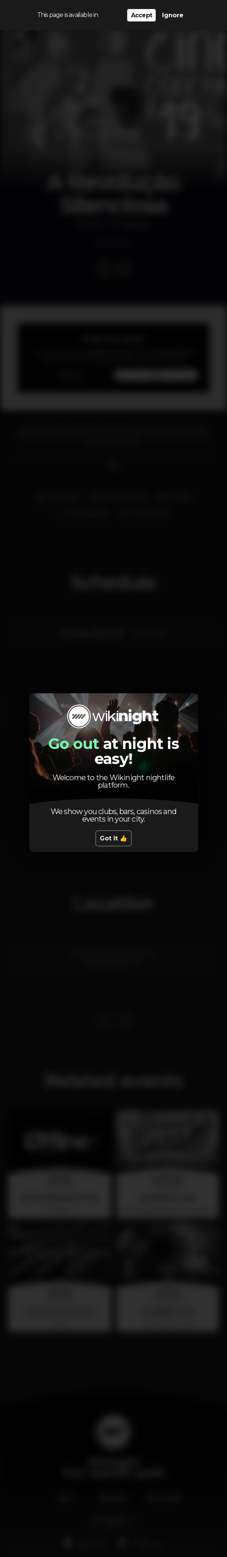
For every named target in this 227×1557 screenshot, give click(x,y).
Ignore (172, 15)
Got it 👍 (113, 838)
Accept (141, 15)
